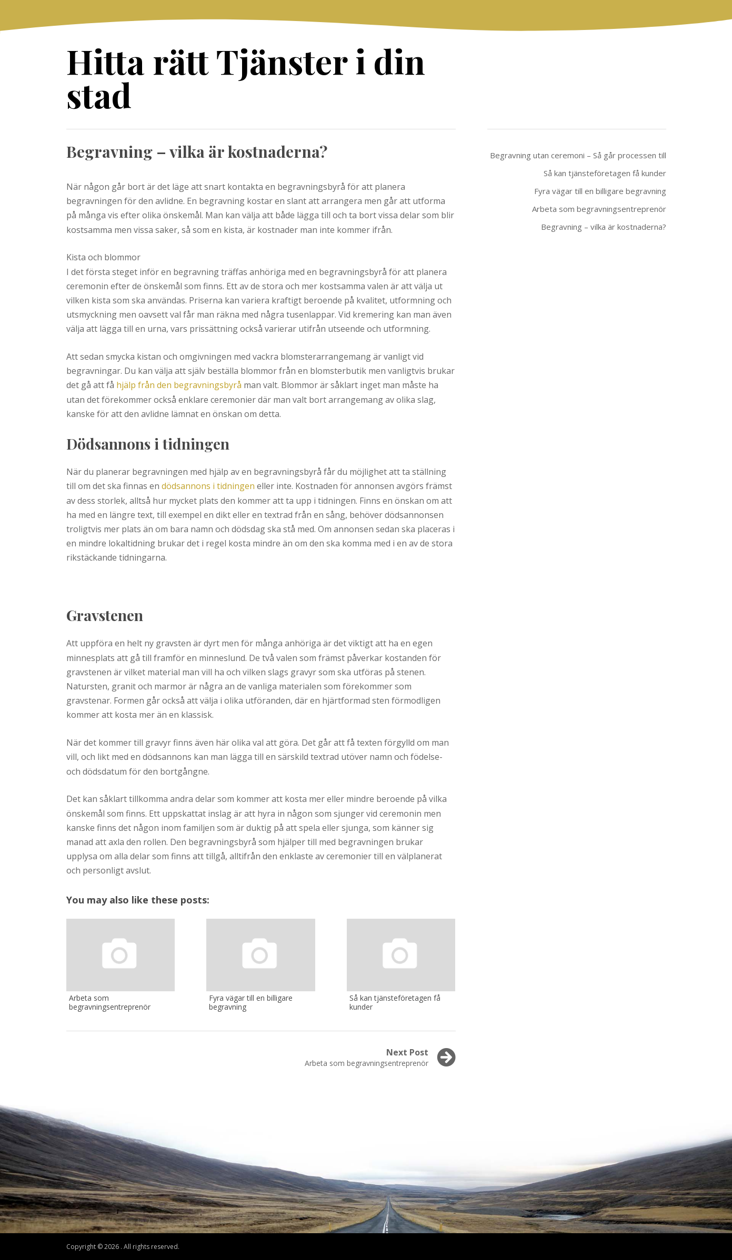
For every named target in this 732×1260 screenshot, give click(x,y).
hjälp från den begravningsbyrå (179, 385)
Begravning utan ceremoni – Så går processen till (578, 155)
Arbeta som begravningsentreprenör (599, 209)
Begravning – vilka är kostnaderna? (603, 226)
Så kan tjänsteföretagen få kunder (605, 173)
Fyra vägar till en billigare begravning (600, 191)
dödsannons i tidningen (208, 486)
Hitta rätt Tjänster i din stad (245, 77)
